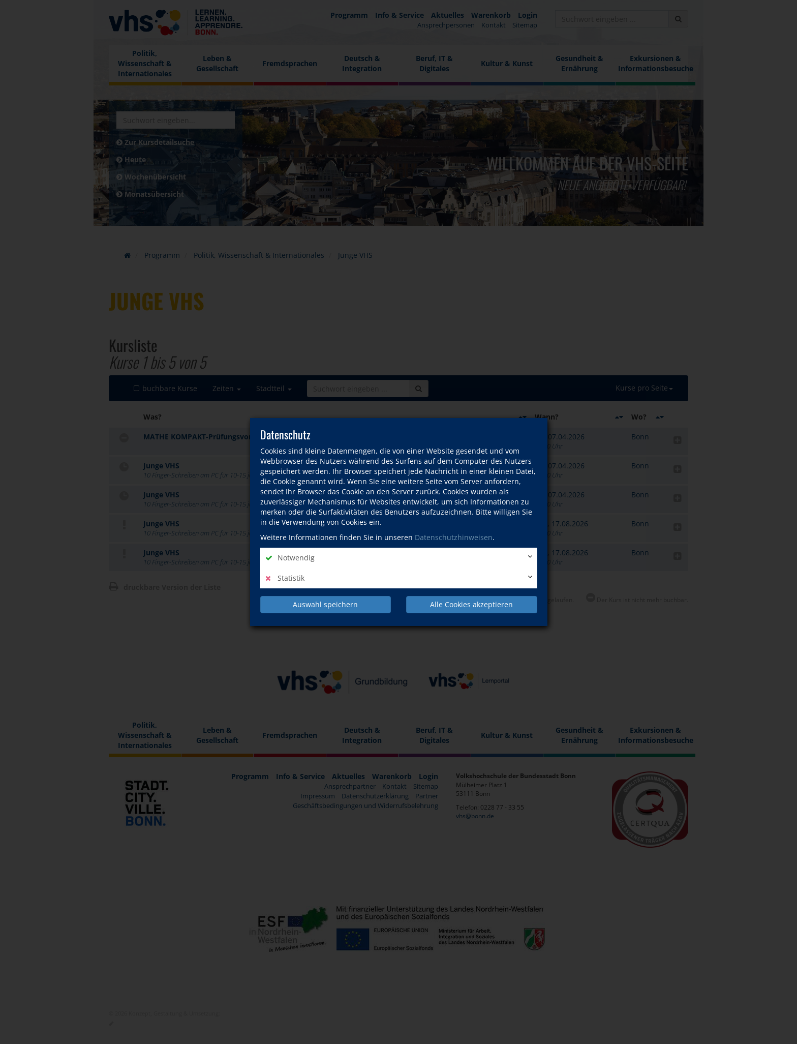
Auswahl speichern (325, 604)
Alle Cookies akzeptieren (471, 604)
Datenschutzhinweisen (454, 537)
